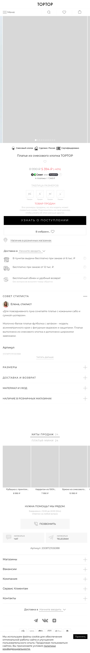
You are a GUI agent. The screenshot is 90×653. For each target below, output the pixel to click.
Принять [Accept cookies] (80, 636)
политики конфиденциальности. (29, 647)
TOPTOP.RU (45, 4)
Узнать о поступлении (45, 220)
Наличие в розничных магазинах (31, 240)
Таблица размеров (45, 185)
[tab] (45, 435)
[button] (36, 140)
